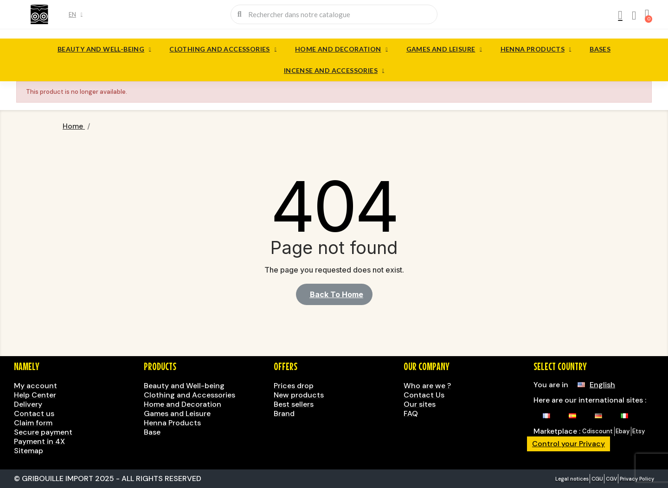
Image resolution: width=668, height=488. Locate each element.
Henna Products (536, 49)
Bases (600, 49)
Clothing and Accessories (222, 49)
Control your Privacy (568, 444)
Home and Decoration (341, 49)
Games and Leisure (444, 49)
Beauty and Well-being (104, 49)
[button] (334, 294)
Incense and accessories (334, 71)
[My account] (620, 15)
